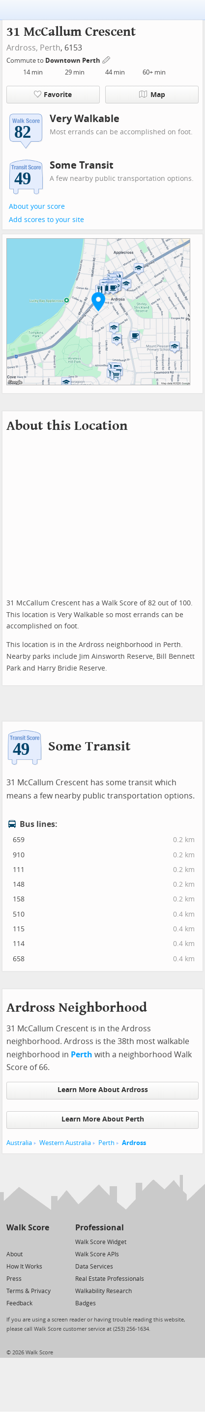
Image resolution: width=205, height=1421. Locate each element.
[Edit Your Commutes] (107, 59)
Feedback (19, 1303)
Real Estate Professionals (109, 1278)
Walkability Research (103, 1291)
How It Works (24, 1266)
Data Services (94, 1266)
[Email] (42, 1241)
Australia (19, 1143)
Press (14, 1278)
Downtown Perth (73, 60)
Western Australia (65, 1143)
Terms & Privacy (28, 1291)
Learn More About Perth (102, 1119)
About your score (37, 206)
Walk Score (27, 1227)
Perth (50, 47)
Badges (85, 1303)
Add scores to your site (46, 220)
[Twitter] (12, 1241)
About (14, 1254)
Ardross (134, 1143)
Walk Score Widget (100, 1242)
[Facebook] (27, 1241)
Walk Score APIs (97, 1254)
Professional (99, 1227)
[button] (98, 301)
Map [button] (152, 94)
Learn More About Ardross (103, 1090)
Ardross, (22, 47)
